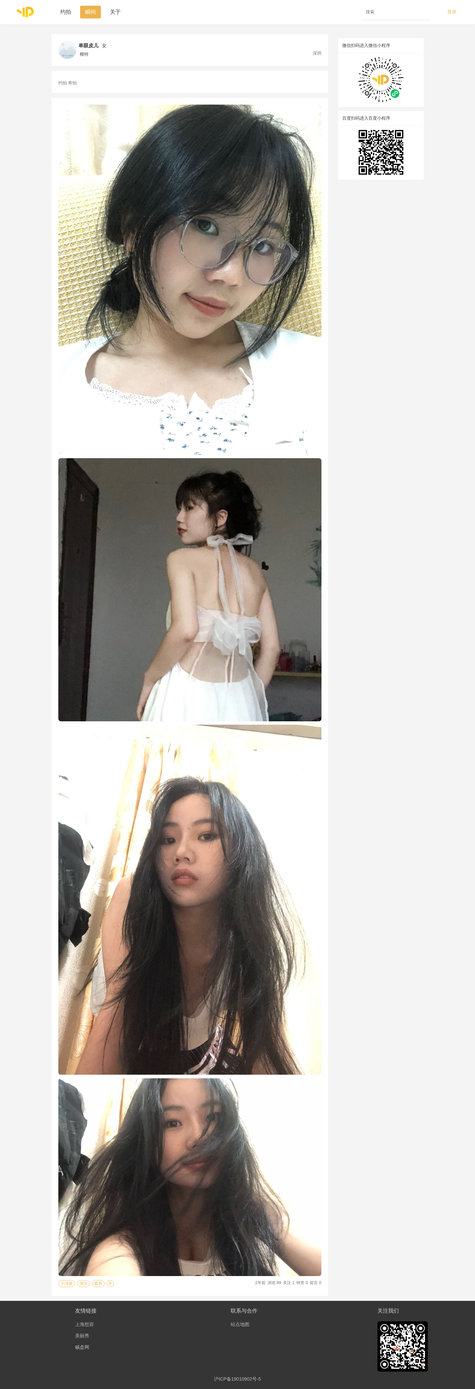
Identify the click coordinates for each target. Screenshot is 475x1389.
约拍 (65, 12)
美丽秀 (82, 1335)
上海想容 (84, 1324)
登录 (452, 11)
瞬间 (90, 12)
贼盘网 (82, 1347)
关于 (115, 12)
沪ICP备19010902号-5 (237, 1379)
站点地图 (240, 1324)
